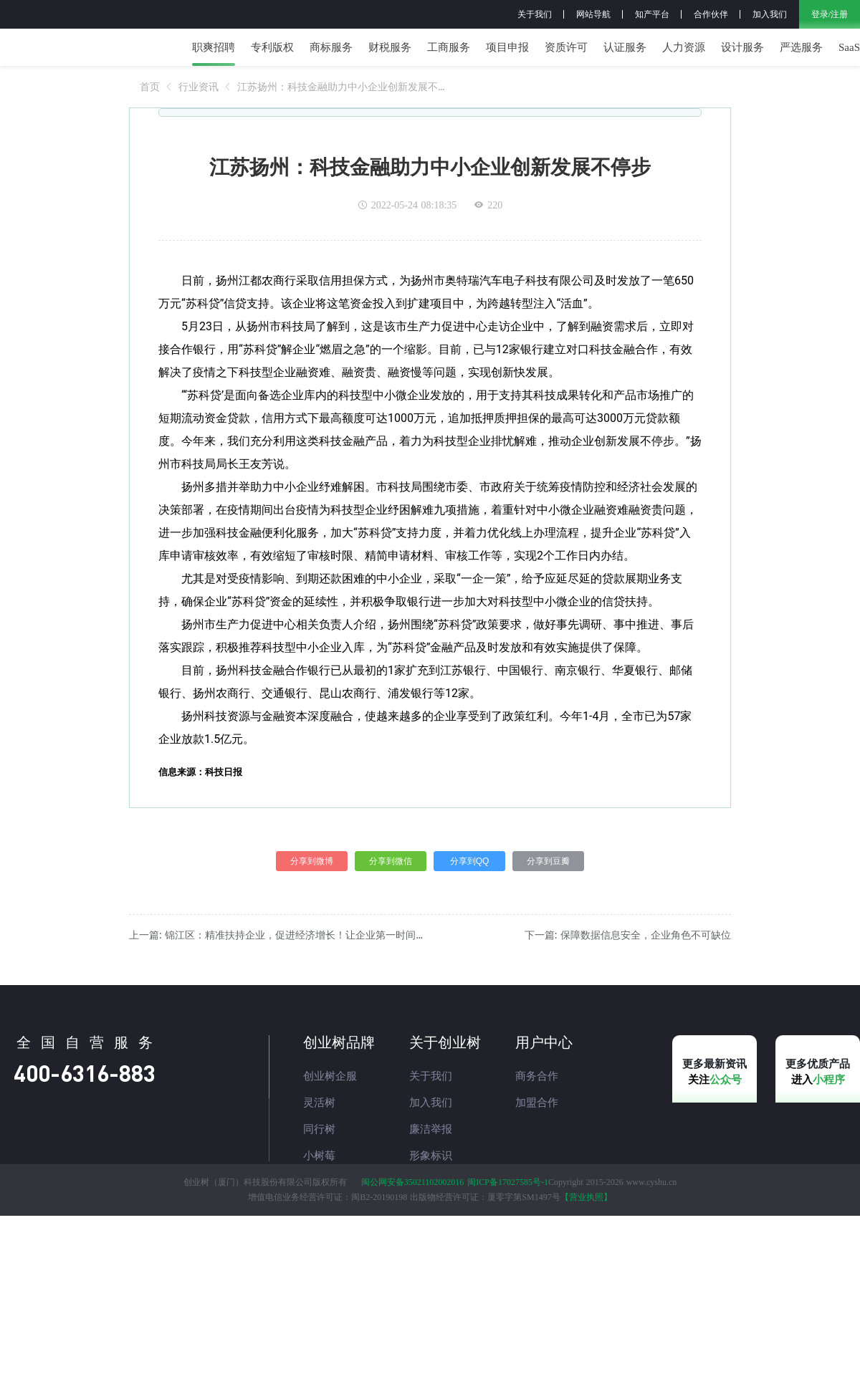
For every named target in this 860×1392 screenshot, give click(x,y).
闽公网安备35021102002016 (412, 1244)
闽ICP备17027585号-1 (507, 1244)
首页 (150, 117)
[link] (150, 117)
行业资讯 (198, 117)
